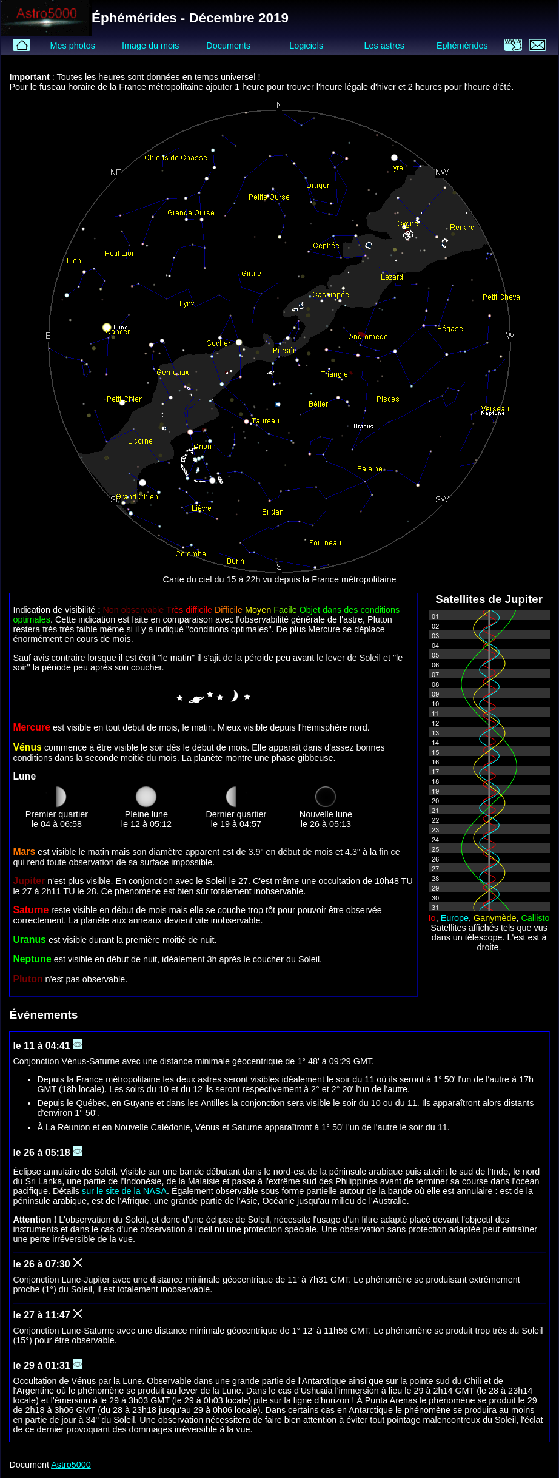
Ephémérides (462, 45)
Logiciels (306, 45)
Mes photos (72, 45)
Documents (228, 45)
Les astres (384, 45)
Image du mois (150, 45)
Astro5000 (71, 1465)
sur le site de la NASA (124, 1191)
